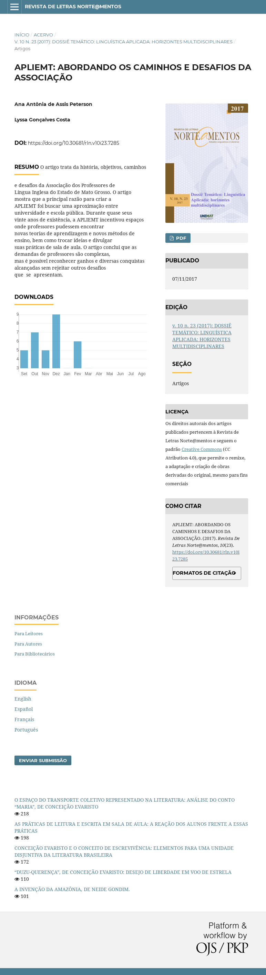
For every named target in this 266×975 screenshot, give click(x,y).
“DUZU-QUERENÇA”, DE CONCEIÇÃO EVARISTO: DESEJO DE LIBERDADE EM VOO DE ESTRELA (123, 872)
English (22, 698)
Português (26, 729)
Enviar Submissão (43, 760)
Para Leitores (28, 633)
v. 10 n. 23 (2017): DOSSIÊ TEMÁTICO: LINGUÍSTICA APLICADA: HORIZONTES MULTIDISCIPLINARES (123, 41)
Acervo (43, 34)
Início (21, 34)
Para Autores (28, 644)
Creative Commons (202, 449)
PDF (180, 238)
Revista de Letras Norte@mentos (73, 6)
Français (24, 719)
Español (23, 709)
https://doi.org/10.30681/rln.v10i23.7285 (73, 143)
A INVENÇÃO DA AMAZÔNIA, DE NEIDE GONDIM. (72, 889)
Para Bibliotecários (34, 654)
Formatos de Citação (204, 573)
